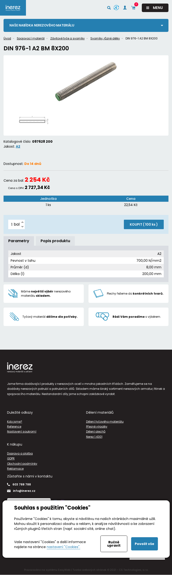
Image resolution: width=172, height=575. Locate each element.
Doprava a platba (20, 453)
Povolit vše (144, 543)
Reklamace (15, 469)
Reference (14, 427)
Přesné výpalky (96, 427)
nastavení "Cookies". (63, 547)
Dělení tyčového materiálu (105, 422)
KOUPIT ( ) (144, 224)
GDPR (11, 459)
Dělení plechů (95, 432)
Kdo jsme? (14, 422)
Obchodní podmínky (22, 464)
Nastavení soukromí (21, 432)
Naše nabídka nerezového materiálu (42, 25)
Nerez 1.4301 (94, 437)
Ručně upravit (114, 544)
